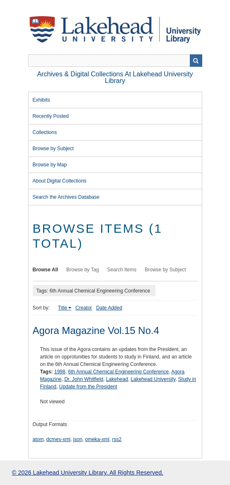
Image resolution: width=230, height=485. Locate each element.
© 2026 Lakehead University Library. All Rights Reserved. (87, 472)
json (77, 439)
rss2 (117, 439)
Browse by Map (50, 165)
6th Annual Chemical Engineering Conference (118, 372)
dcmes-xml (58, 439)
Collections (45, 132)
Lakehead (117, 379)
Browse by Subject (53, 148)
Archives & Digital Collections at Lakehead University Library (115, 77)
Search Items (122, 270)
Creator (83, 308)
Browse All (45, 270)
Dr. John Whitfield (83, 379)
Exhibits (41, 100)
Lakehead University (153, 379)
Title (62, 308)
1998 (59, 372)
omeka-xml (97, 439)
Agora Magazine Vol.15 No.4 (96, 330)
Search (196, 60)
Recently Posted (51, 116)
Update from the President (88, 387)
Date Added (109, 308)
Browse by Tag (82, 270)
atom (38, 439)
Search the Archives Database (66, 197)
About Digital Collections (60, 181)
